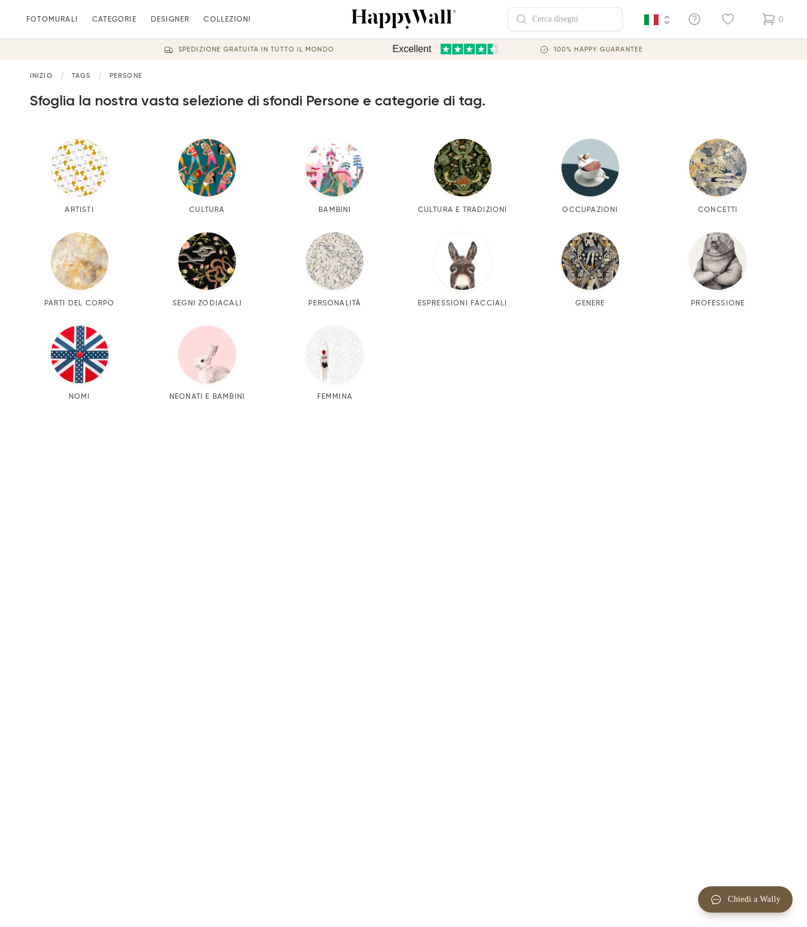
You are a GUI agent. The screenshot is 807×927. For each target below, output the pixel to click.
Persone (126, 75)
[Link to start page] (41, 75)
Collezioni (227, 26)
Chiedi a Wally (745, 899)
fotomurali (52, 26)
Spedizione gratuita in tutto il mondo (256, 49)
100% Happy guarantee (598, 49)
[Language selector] (657, 20)
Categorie (114, 26)
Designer (170, 26)
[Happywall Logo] (403, 19)
